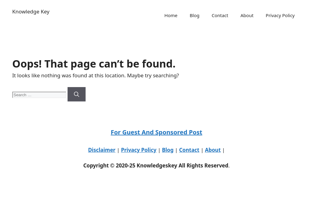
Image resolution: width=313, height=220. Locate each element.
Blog (195, 15)
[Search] (77, 94)
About (247, 15)
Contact (220, 15)
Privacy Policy (280, 15)
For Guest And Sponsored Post (156, 132)
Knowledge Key (31, 11)
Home (171, 15)
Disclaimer (102, 149)
